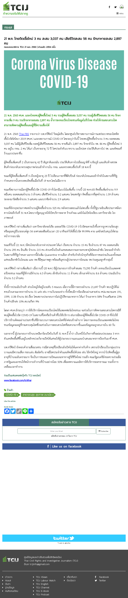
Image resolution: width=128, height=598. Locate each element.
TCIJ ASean (41, 577)
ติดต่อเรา (71, 580)
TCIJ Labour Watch (46, 580)
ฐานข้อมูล (9, 587)
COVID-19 (11, 395)
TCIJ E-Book (42, 591)
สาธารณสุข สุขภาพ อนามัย (37, 395)
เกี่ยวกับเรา (72, 577)
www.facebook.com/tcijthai (17, 380)
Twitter (102, 580)
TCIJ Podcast (42, 594)
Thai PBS (24, 134)
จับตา (7, 584)
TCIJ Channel (42, 587)
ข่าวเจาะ (8, 577)
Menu (120, 13)
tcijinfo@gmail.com (40, 564)
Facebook (104, 577)
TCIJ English (42, 584)
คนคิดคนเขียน (11, 591)
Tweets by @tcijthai (64, 543)
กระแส (8, 27)
